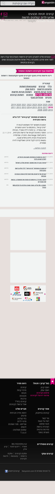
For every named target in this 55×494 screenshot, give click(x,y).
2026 (50, 104)
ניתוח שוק (30, 89)
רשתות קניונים (17, 94)
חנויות (41, 14)
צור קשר (45, 418)
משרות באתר (43, 432)
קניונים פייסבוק (12, 471)
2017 (45, 107)
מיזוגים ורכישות (44, 89)
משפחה (41, 21)
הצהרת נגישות (43, 426)
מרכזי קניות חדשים (43, 92)
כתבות (50, 21)
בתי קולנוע (21, 418)
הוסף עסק (45, 390)
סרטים (23, 415)
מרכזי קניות (21, 390)
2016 (39, 107)
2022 (29, 104)
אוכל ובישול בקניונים (17, 404)
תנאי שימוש (44, 423)
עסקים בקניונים (21, 453)
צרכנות (23, 398)
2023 (34, 104)
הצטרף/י (5, 15)
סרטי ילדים (21, 421)
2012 (18, 107)
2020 (18, 104)
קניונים (50, 14)
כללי (50, 86)
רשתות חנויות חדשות (22, 92)
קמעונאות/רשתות (28, 86)
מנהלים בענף (37, 97)
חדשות (25, 17)
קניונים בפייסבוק (42, 412)
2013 (24, 107)
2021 (24, 104)
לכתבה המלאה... (39, 148)
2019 (13, 104)
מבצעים (32, 14)
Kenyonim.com (28, 471)
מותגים (29, 94)
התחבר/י (3, 20)
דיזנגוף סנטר (15, 446)
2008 (39, 109)
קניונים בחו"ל (20, 401)
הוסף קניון (45, 387)
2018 (50, 107)
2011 (13, 107)
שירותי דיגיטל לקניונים (39, 395)
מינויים (48, 97)
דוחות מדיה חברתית (18, 412)
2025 (45, 104)
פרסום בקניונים (43, 393)
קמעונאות (14, 456)
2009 (45, 109)
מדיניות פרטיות (43, 429)
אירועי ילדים (47, 17)
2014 (29, 107)
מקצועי (32, 21)
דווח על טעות (43, 421)
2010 (50, 109)
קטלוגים (35, 17)
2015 (34, 107)
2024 (39, 104)
